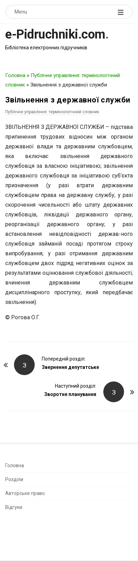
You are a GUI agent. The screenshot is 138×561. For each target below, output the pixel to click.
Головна (15, 75)
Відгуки (13, 507)
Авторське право (25, 493)
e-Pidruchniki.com (55, 34)
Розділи (14, 479)
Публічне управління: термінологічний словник (52, 111)
